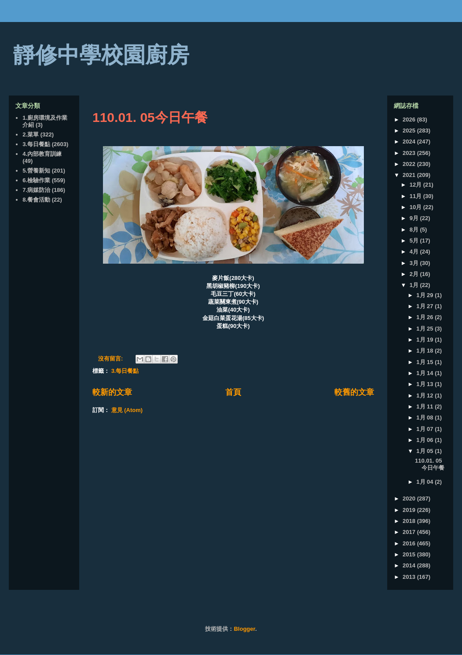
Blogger (244, 629)
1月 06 (425, 440)
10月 (416, 207)
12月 (416, 184)
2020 (410, 498)
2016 (410, 543)
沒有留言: (111, 358)
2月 (415, 274)
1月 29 (425, 295)
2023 (410, 153)
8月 (415, 229)
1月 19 (425, 339)
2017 (410, 532)
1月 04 (425, 481)
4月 (415, 251)
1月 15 (425, 362)
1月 (415, 285)
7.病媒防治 (36, 190)
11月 (416, 196)
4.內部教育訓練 (42, 154)
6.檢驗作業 (36, 180)
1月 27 (425, 306)
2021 (410, 175)
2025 (410, 130)
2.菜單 (30, 134)
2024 (410, 141)
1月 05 (425, 451)
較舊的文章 (354, 392)
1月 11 (425, 406)
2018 (410, 521)
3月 (415, 263)
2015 (410, 554)
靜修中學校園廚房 (101, 55)
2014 (410, 565)
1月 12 (425, 395)
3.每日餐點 (125, 371)
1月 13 (425, 384)
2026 (410, 119)
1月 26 (425, 317)
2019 (410, 510)
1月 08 (425, 417)
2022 (410, 164)
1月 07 (425, 429)
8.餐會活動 (36, 199)
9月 (415, 218)
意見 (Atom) (127, 410)
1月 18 (425, 350)
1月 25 (425, 328)
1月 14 (425, 373)
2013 (410, 577)
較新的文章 (112, 392)
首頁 (233, 392)
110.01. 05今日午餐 (150, 117)
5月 (415, 240)
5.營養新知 (36, 170)
